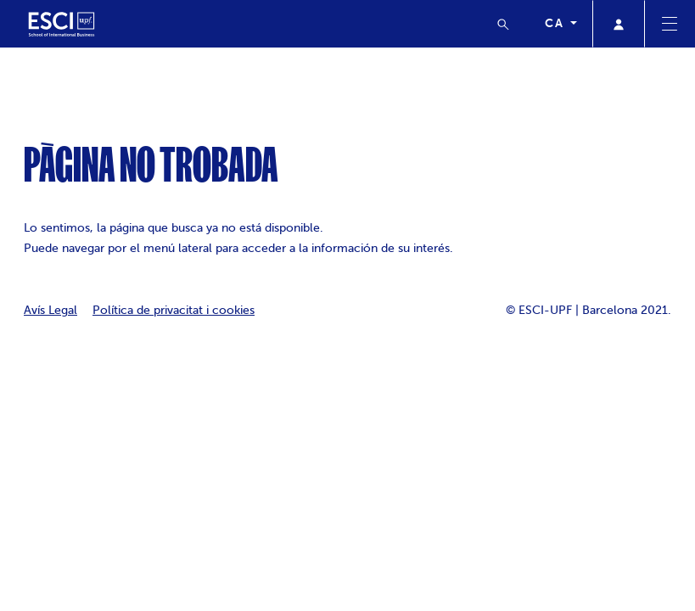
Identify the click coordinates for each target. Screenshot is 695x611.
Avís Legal (50, 310)
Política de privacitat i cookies (173, 310)
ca (556, 23)
